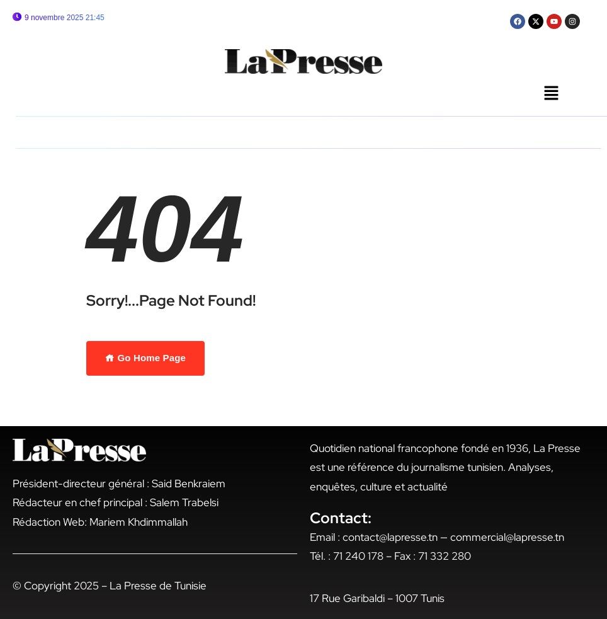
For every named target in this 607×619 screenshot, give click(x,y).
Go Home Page (145, 357)
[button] (551, 94)
